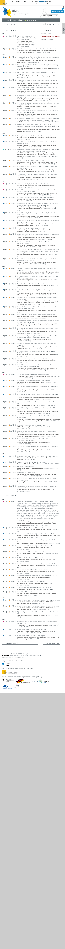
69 (4, 803)
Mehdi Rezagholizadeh (16, 849)
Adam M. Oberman (15, 824)
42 (4, 750)
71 (4, 807)
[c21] (48, 680)
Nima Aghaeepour (15, 671)
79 (4, 822)
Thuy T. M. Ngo (14, 820)
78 (4, 820)
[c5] (40, 689)
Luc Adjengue (14, 667)
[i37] (34, 789)
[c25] (41, 678)
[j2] (34, 669)
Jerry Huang (13, 774)
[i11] (42, 689)
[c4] (34, 776)
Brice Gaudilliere (14, 746)
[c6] (37, 689)
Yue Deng (12, 724)
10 (4, 687)
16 (4, 700)
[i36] (38, 680)
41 (4, 748)
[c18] (43, 789)
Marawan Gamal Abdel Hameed (19, 763)
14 (4, 694)
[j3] (34, 687)
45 (4, 757)
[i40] (47, 678)
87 (4, 838)
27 (4, 722)
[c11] (34, 813)
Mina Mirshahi (14, 811)
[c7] (34, 737)
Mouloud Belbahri (15, 689)
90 (4, 846)
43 (4, 752)
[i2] (37, 694)
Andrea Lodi (14, 798)
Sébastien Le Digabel (16, 726)
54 (4, 774)
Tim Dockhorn (14, 729)
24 (4, 716)
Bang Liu (12, 792)
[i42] (44, 678)
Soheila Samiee (14, 857)
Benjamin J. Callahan (16, 693)
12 (4, 691)
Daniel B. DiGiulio (15, 727)
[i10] (37, 737)
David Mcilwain (14, 805)
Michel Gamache (14, 740)
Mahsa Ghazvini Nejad (16, 818)
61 (4, 787)
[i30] (47, 755)
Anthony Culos (14, 718)
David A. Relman (14, 847)
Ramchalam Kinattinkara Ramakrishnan (21, 840)
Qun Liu (12, 794)
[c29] (34, 678)
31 (4, 729)
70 (4, 805)
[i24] (47, 681)
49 (4, 764)
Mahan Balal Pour (15, 833)
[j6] (34, 672)
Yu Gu (11, 761)
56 (4, 777)
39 (4, 744)
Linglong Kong (14, 779)
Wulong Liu (13, 796)
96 (4, 857)
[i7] (37, 687)
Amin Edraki (13, 735)
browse (18, 1)
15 (4, 698)
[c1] (37, 667)
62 (4, 789)
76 (4, 816)
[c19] (52, 680)
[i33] (40, 726)
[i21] (37, 790)
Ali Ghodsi (14, 757)
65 (4, 796)
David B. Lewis (14, 787)
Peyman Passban (15, 831)
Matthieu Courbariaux (16, 713)
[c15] (40, 714)
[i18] (41, 763)
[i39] (50, 678)
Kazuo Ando (13, 674)
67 (4, 800)
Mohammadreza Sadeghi (17, 855)
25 (4, 718)
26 (4, 720)
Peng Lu (12, 800)
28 (4, 724)
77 (4, 818)
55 (4, 776)
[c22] (34, 709)
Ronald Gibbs (14, 759)
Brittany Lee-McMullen (16, 783)
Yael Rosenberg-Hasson (16, 853)
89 (4, 844)
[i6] (45, 840)
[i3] (49, 790)
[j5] (44, 680)
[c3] (34, 694)
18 (4, 705)
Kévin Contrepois (15, 711)
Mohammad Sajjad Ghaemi (18, 752)
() (38, 191)
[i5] (48, 689)
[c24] (56, 678)
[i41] (38, 698)
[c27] (37, 672)
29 (4, 726)
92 (4, 849)
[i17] (44, 709)
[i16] (38, 729)
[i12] (46, 790)
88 (4, 840)
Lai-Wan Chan (14, 694)
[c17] (34, 763)
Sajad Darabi (13, 720)
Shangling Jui (13, 776)
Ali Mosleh (14, 814)
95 (4, 855)
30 (4, 727)
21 (4, 711)
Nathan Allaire (14, 672)
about (31, 1)
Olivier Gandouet (15, 742)
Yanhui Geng (13, 750)
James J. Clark (14, 709)
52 (4, 770)
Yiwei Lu (13, 801)
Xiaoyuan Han (14, 764)
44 (4, 753)
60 (4, 785)
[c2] (34, 667)
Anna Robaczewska (15, 851)
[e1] (57, 702)
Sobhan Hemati (14, 766)
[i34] (55, 680)
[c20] (37, 714)
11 (4, 689)
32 (4, 731)
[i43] (34, 833)
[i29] (41, 681)
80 (4, 824)
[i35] (41, 680)
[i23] (50, 681)
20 (4, 709)
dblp (12, 1)
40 (4, 746)
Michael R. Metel (14, 809)
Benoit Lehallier (14, 785)
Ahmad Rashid (14, 844)
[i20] (38, 700)
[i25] (41, 709)
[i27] (44, 681)
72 (4, 809)
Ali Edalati (12, 733)
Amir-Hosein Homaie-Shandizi (18, 768)
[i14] (40, 790)
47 (4, 761)
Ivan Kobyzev (13, 777)
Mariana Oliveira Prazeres (17, 835)
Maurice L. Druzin (15, 731)
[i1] (50, 689)
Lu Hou (12, 770)
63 (4, 792)
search (25, 1)
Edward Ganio (14, 744)
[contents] (20, 154)
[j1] (37, 669)
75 (4, 814)
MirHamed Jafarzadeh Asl (17, 685)
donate (42, 1)
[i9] (45, 689)
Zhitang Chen (13, 705)
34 (4, 735)
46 (4, 759)
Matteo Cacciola (14, 691)
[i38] (53, 678)
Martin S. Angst (14, 676)
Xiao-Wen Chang (14, 698)
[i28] (43, 714)
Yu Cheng (12, 707)
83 (4, 831)
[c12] (37, 681)
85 (4, 835)
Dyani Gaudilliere (15, 748)
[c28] (34, 698)
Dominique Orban (15, 827)
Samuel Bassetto (14, 687)
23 (4, 714)
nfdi (36, 1)
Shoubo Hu (13, 772)
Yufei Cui (12, 716)
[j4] (46, 680)
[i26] (38, 763)
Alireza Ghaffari (14, 753)
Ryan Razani (13, 846)
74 (4, 813)
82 (4, 829)
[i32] (58, 680)
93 (4, 851)
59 (4, 783)
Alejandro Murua (15, 816)
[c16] (38, 709)
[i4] (38, 813)
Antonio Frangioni (15, 739)
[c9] (34, 790)
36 (4, 739)
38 (4, 742)
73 (4, 811)
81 (4, 827)
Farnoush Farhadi (15, 737)
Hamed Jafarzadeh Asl (16, 683)
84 (4, 833)
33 (4, 733)
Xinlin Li (13, 789)
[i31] (34, 681)
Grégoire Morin (14, 813)
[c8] (34, 840)
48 (4, 763)
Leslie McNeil (13, 807)
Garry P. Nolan (14, 822)
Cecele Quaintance (15, 836)
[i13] (53, 681)
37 (4, 740)
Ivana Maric (13, 803)
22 (4, 713)
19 (4, 707)
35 (4, 737)
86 (4, 836)
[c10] (34, 729)
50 (4, 766)
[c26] (38, 678)
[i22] (34, 689)
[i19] (49, 714)
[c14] (49, 789)
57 (4, 779)
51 (4, 768)
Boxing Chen (13, 702)
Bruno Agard (13, 669)
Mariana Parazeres (15, 829)
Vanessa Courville (15, 714)
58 (4, 781)
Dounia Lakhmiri (14, 781)
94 (4, 853)
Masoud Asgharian (15, 678)
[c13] (34, 700)
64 (4, 794)
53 (4, 772)
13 (4, 693)
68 (4, 801)
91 (4, 847)
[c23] (34, 680)
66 (4, 798)
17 (4, 702)
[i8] (37, 776)
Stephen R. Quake (15, 838)
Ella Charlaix (13, 700)
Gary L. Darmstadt (15, 722)
